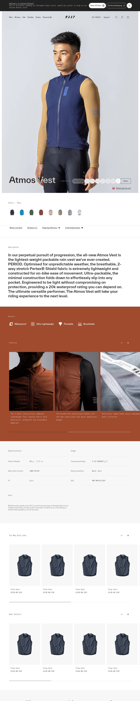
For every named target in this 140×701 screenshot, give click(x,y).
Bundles (31, 17)
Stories (38, 17)
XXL (113, 181)
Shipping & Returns (51, 227)
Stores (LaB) (47, 17)
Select (125, 181)
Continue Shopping (116, 5)
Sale (24, 17)
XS (87, 181)
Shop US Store (97, 6)
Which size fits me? (123, 188)
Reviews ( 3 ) (32, 228)
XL (108, 181)
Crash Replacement (74, 227)
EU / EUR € (96, 17)
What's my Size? (16, 228)
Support (107, 17)
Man (11, 17)
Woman (17, 17)
